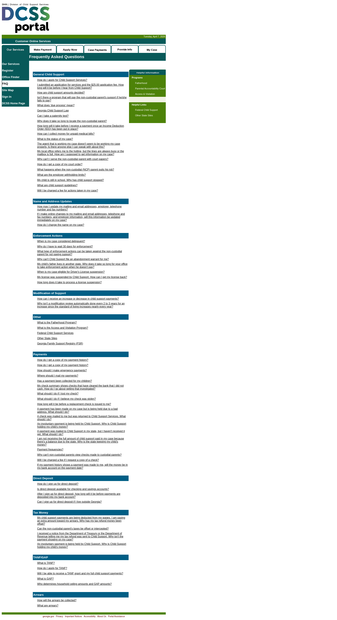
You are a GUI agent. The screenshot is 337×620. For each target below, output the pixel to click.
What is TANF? (46, 562)
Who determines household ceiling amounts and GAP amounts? (74, 583)
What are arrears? (47, 605)
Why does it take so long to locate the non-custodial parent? (72, 121)
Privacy (59, 616)
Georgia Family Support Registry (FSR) (60, 343)
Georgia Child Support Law (53, 110)
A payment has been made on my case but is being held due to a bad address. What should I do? (77, 410)
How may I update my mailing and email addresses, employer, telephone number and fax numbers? (79, 208)
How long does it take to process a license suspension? (69, 282)
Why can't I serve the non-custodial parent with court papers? (72, 159)
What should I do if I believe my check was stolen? (66, 398)
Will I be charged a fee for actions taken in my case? (67, 190)
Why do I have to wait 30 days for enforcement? (65, 246)
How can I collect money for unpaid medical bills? (65, 133)
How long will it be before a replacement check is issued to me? (74, 404)
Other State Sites (47, 338)
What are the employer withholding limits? (61, 174)
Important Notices (73, 616)
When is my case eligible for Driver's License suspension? (71, 271)
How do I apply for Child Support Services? (62, 80)
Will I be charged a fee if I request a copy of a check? (68, 460)
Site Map (8, 90)
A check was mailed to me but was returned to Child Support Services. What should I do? (81, 418)
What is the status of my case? (55, 139)
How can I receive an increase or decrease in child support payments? (78, 298)
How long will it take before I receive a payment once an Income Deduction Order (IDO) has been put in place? (80, 127)
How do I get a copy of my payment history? (62, 359)
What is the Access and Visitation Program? (62, 327)
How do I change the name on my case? (60, 224)
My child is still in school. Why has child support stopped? (70, 180)
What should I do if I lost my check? (58, 393)
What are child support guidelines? (57, 185)
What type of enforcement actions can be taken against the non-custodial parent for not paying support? (79, 253)
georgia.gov (48, 616)
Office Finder (10, 77)
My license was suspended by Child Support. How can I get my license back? (82, 277)
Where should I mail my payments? (57, 375)
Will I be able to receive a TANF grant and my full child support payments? (80, 573)
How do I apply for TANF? (52, 568)
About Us (101, 616)
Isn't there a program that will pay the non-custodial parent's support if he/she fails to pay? (82, 99)
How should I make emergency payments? (62, 370)
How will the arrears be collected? (56, 600)
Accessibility (90, 616)
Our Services (10, 64)
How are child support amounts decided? (61, 92)
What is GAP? (45, 578)
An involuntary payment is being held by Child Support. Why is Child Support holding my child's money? (81, 425)
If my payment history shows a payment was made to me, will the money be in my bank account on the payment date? (82, 466)
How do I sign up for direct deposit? (57, 483)
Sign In (6, 96)
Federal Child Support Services (55, 333)
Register (7, 70)
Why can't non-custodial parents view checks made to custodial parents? (79, 454)
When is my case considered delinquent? (61, 241)
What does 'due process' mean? (56, 105)
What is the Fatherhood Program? (57, 322)
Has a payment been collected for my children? (64, 380)
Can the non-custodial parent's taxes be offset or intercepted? (73, 528)
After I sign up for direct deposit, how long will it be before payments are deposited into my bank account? (78, 495)
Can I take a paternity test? (52, 115)
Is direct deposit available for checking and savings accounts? (73, 489)
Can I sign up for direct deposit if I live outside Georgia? (69, 501)
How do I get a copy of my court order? (59, 164)
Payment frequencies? (50, 449)
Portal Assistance (116, 616)
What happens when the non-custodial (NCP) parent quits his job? (75, 169)
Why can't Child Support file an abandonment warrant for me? (73, 259)
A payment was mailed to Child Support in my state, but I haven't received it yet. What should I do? (81, 433)
